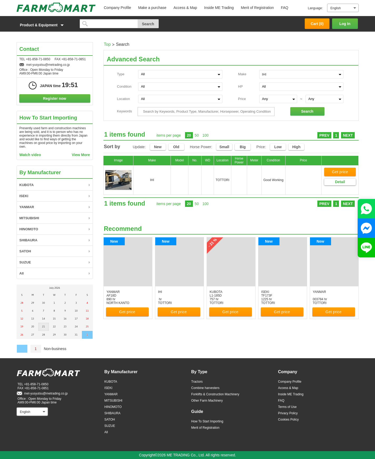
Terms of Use (287, 407)
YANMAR (26, 207)
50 (197, 135)
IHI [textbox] (264, 74)
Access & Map (185, 8)
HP (240, 86)
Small (224, 147)
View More (81, 155)
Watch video (30, 155)
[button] (45, 25)
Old (176, 147)
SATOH (25, 251)
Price (242, 99)
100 (205, 135)
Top (107, 44)
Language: (315, 8)
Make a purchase (152, 8)
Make (242, 74)
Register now (54, 98)
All (21, 273)
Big (243, 147)
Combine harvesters (205, 388)
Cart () (317, 24)
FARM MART (56, 7)
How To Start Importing (207, 421)
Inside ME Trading (219, 8)
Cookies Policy (288, 419)
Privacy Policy (288, 413)
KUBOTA (26, 185)
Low (278, 147)
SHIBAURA (28, 240)
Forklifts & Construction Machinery (215, 394)
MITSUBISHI (29, 218)
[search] (109, 23)
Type (120, 74)
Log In (345, 24)
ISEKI (23, 196)
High (296, 147)
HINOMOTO (28, 229)
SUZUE (25, 262)
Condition (124, 86)
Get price (340, 172)
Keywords (124, 111)
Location (123, 99)
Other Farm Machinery (207, 400)
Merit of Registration (257, 8)
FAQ (284, 8)
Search (307, 111)
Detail (340, 182)
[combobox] (301, 74)
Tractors (197, 381)
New (158, 147)
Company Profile (117, 8)
